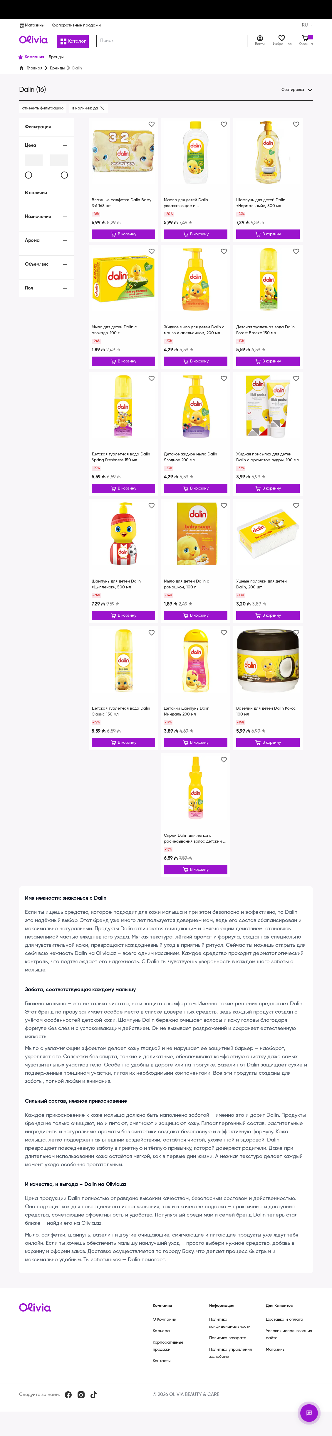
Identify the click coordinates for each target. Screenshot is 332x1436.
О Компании (164, 1326)
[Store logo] (33, 39)
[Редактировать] (123, 234)
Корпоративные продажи (76, 25)
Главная (34, 68)
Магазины (31, 25)
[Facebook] (68, 1401)
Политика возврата (228, 1345)
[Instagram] (81, 1401)
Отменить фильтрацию (42, 108)
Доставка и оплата (284, 1326)
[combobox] (171, 41)
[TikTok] (93, 1401)
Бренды (57, 68)
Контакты (161, 1368)
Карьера (161, 1338)
